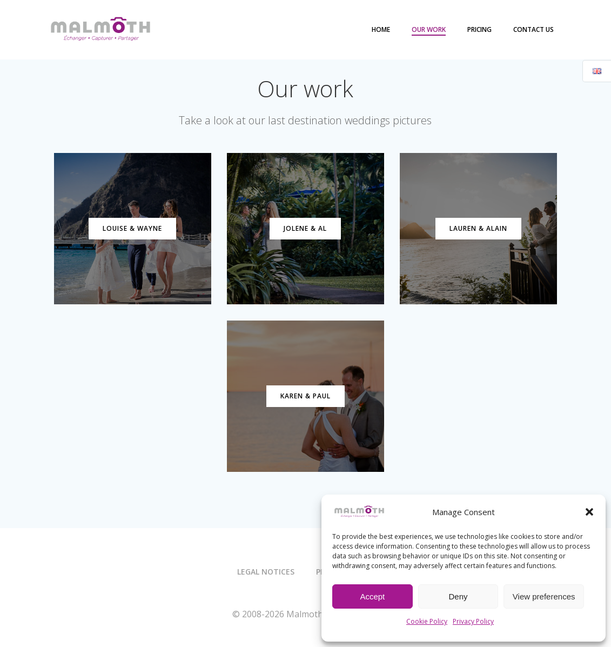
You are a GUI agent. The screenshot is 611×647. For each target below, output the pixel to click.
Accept (372, 596)
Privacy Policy (473, 621)
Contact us (534, 29)
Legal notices (265, 572)
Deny (457, 596)
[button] (589, 511)
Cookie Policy (426, 621)
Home (381, 29)
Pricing (480, 29)
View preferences (544, 596)
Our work (429, 29)
